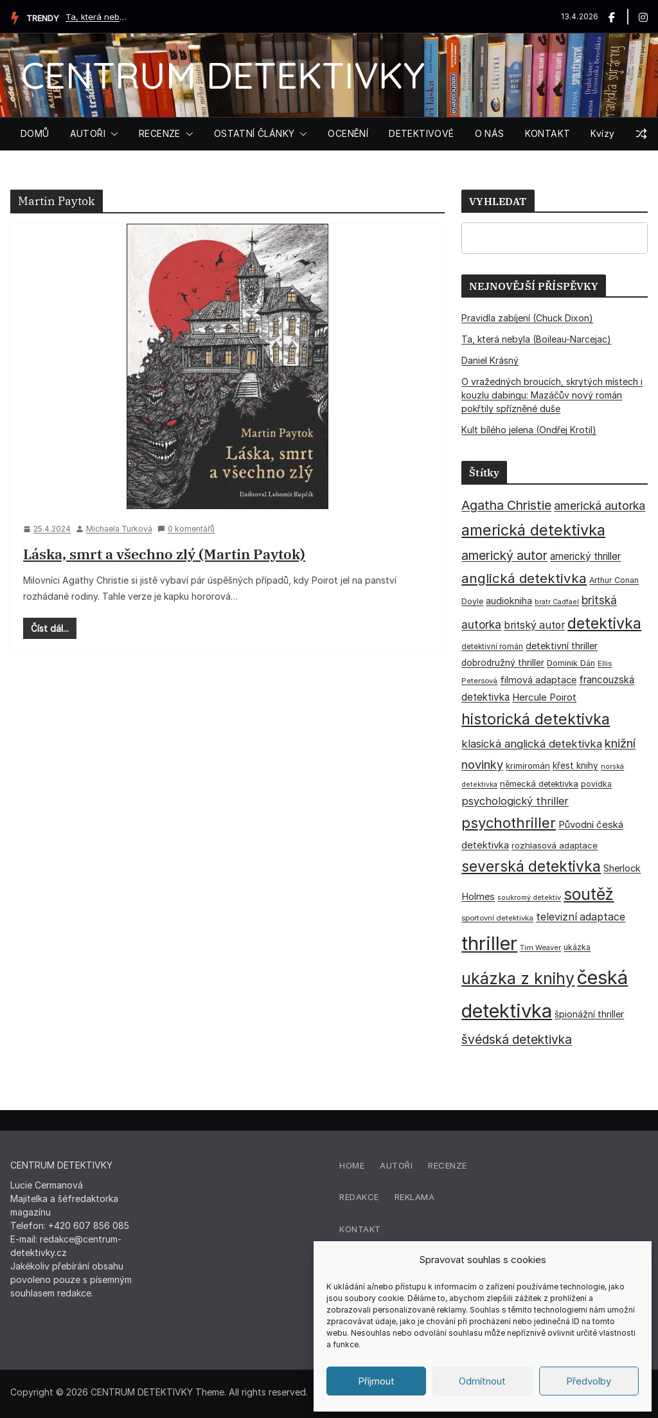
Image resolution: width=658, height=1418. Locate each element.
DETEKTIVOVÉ (421, 133)
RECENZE (160, 133)
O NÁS (489, 133)
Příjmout (376, 1381)
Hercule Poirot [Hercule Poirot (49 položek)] (544, 697)
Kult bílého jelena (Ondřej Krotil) (528, 429)
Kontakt (360, 1229)
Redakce (359, 1197)
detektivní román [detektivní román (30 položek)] (492, 646)
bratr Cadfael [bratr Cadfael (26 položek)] (557, 602)
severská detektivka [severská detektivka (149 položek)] (531, 866)
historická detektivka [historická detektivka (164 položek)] (535, 719)
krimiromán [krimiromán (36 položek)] (528, 765)
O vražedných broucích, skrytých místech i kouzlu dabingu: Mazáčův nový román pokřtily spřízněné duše (552, 395)
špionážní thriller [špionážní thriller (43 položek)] (589, 1014)
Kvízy (602, 133)
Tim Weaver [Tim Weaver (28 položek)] (540, 947)
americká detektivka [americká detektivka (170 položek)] (533, 530)
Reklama (415, 1197)
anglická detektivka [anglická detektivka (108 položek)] (524, 578)
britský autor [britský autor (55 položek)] (534, 625)
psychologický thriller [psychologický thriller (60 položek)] (515, 800)
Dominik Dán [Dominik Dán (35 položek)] (571, 663)
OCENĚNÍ (348, 133)
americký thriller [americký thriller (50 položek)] (585, 556)
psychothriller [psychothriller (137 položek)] (508, 822)
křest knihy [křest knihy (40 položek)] (575, 765)
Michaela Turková (119, 529)
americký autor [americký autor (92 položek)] (504, 555)
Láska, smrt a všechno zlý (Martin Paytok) (164, 553)
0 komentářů (186, 529)
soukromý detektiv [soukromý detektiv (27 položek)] (529, 897)
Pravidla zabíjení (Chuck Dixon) (527, 317)
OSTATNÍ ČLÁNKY (254, 133)
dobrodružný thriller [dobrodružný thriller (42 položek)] (502, 663)
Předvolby (588, 1381)
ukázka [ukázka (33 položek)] (577, 947)
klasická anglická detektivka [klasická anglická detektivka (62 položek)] (531, 743)
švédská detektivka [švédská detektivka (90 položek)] (516, 1039)
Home (351, 1165)
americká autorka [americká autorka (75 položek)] (599, 505)
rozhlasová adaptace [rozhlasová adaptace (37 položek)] (554, 845)
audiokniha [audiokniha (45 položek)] (509, 600)
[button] (111, 134)
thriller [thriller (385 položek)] (489, 943)
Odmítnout (482, 1381)
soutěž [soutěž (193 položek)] (589, 894)
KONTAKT (548, 133)
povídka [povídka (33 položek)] (596, 784)
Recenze (447, 1165)
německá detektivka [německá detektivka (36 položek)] (539, 783)
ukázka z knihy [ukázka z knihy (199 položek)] (517, 978)
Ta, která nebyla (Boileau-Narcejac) (98, 17)
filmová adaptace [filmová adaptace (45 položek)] (538, 679)
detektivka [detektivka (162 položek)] (604, 624)
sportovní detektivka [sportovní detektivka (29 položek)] (497, 917)
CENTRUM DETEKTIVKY (223, 75)
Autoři (396, 1165)
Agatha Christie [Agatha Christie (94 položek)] (506, 505)
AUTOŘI (87, 133)
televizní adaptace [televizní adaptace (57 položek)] (580, 917)
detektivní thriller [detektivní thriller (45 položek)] (562, 645)
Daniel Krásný (490, 360)
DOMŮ (35, 133)
